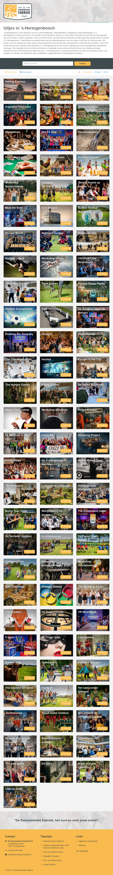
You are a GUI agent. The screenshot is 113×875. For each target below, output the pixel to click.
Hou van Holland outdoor (53, 852)
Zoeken (82, 64)
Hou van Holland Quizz (52, 860)
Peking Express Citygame (53, 841)
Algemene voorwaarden (88, 841)
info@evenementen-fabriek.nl (19, 855)
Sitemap (82, 845)
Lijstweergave (26, 72)
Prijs (106, 72)
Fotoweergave (11, 72)
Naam (98, 72)
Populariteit (87, 72)
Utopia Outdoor (49, 865)
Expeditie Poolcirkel (51, 856)
